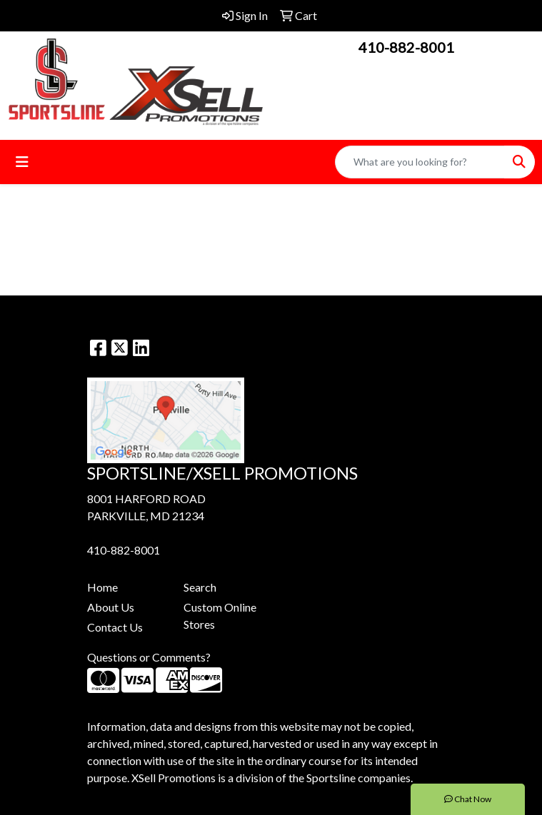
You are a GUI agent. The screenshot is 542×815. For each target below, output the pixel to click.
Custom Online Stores (220, 615)
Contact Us (115, 627)
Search (200, 587)
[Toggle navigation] (22, 161)
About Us (110, 607)
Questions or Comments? (149, 657)
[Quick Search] (420, 162)
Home (102, 587)
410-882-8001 (406, 47)
